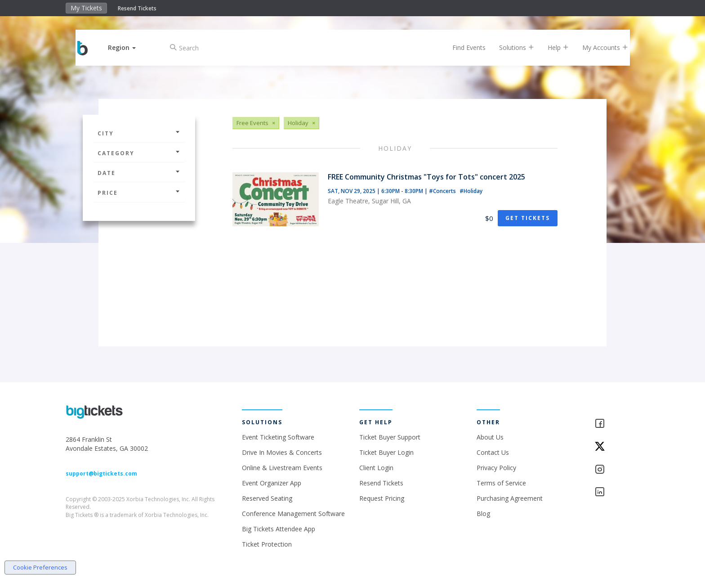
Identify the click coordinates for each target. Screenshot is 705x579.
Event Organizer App (271, 483)
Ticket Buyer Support (389, 437)
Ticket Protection (267, 544)
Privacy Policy (496, 467)
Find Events (462, 47)
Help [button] (551, 47)
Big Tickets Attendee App (278, 529)
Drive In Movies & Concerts (282, 452)
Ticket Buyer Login (386, 452)
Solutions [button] (509, 47)
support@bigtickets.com (101, 473)
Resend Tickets (137, 8)
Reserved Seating (267, 498)
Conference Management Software (293, 513)
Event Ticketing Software (278, 437)
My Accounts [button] (598, 47)
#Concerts (443, 191)
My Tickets (86, 8)
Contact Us (493, 452)
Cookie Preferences (40, 567)
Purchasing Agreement (510, 498)
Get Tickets (527, 218)
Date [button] (139, 173)
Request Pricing (381, 498)
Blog (483, 513)
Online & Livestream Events (282, 467)
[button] (129, 47)
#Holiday (471, 191)
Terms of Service (501, 483)
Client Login (376, 467)
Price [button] (139, 193)
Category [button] (139, 153)
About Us (490, 437)
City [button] (139, 133)
